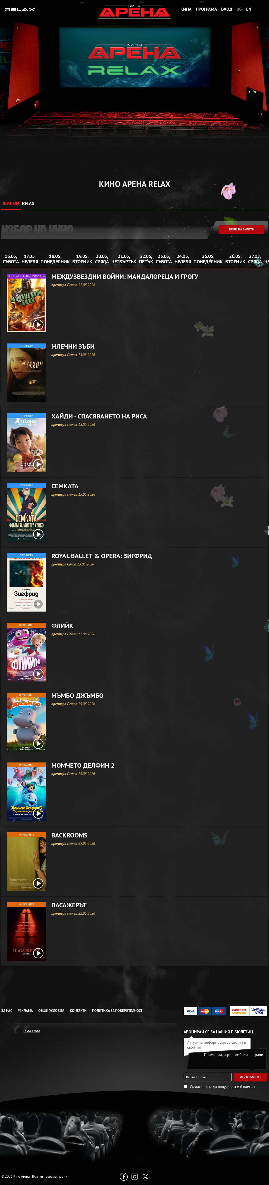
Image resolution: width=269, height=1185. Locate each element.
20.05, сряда (102, 259)
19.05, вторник (82, 259)
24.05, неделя (182, 259)
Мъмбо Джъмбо (77, 695)
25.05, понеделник (208, 259)
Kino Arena (32, 1031)
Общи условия (51, 1010)
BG (239, 9)
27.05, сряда (255, 259)
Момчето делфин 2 (83, 765)
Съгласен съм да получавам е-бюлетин (222, 1086)
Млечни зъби (73, 346)
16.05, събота (11, 259)
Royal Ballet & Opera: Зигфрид (101, 555)
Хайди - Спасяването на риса (99, 416)
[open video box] (38, 324)
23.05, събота (164, 259)
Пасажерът (69, 905)
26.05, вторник (235, 259)
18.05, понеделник (55, 259)
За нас (6, 1010)
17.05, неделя (29, 259)
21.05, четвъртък (123, 259)
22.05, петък (146, 259)
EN (248, 9)
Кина (186, 9)
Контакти (78, 1010)
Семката (65, 486)
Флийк (62, 625)
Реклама (25, 1010)
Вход (226, 9)
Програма (206, 9)
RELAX (28, 203)
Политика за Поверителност (117, 1010)
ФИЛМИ (11, 203)
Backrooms (69, 835)
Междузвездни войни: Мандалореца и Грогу (124, 276)
